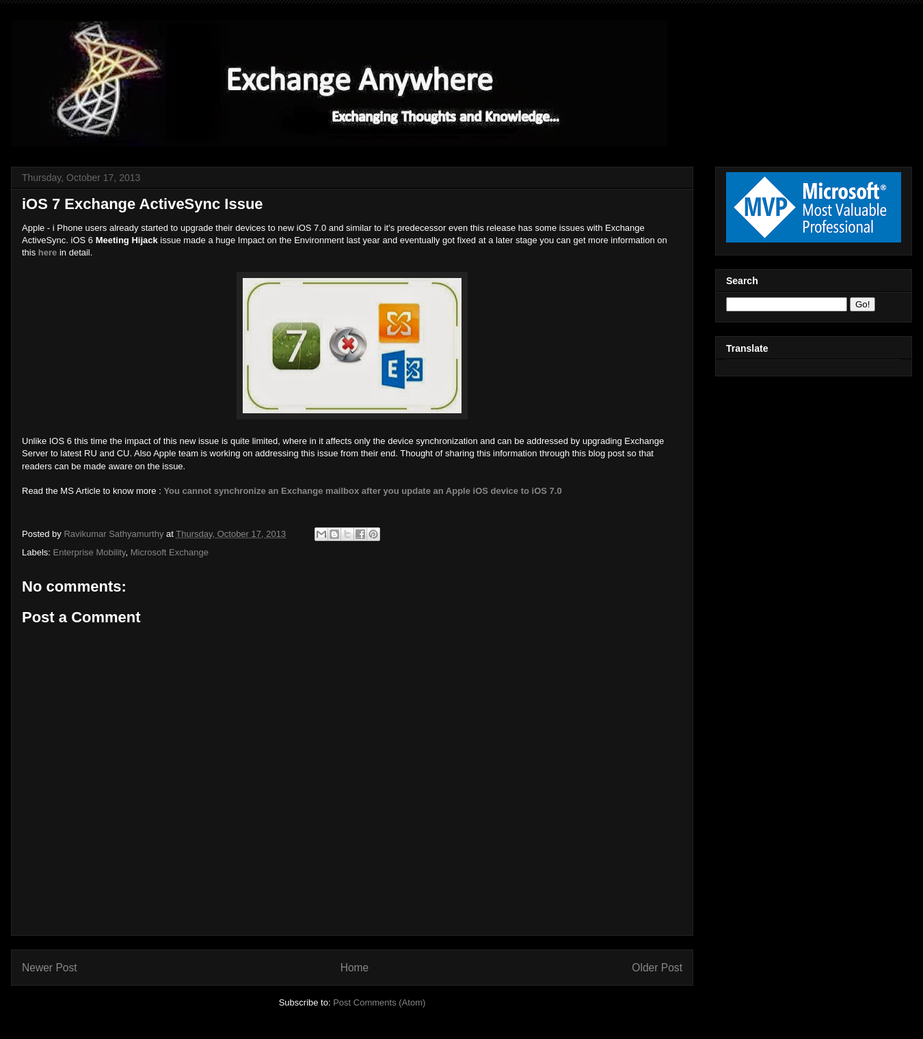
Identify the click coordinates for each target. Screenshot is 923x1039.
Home (354, 967)
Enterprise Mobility (89, 552)
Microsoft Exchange (170, 552)
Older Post (657, 967)
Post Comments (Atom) (379, 1002)
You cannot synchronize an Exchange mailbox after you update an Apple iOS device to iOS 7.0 (362, 491)
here (47, 252)
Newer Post (49, 967)
